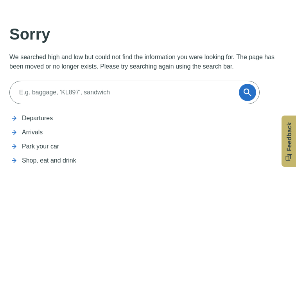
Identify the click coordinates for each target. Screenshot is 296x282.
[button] (289, 141)
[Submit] (247, 92)
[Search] (126, 92)
